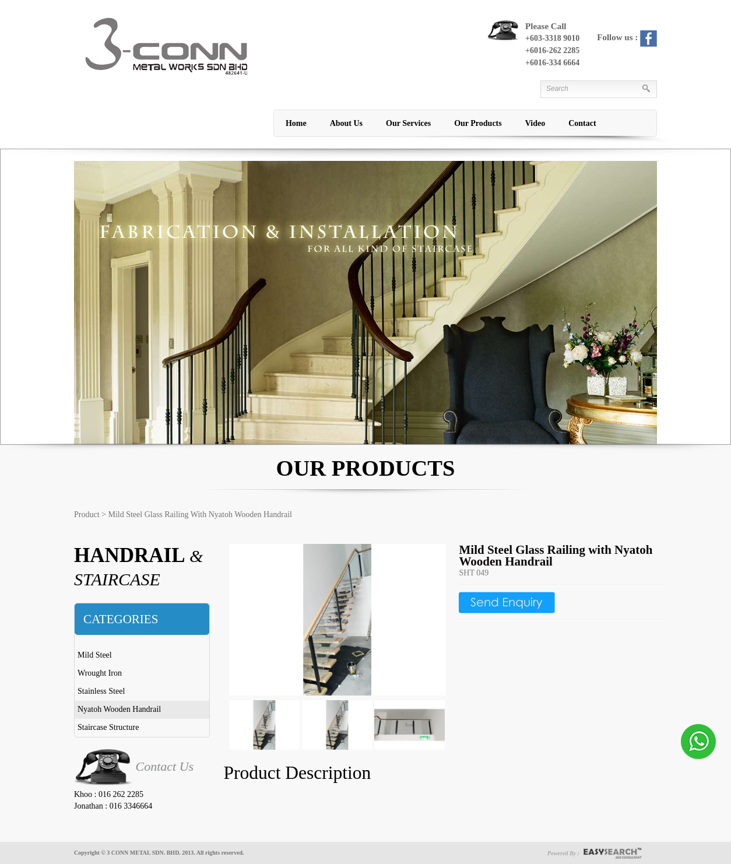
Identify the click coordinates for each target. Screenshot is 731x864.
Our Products (478, 123)
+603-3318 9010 (552, 38)
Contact (582, 123)
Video (535, 123)
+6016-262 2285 (552, 50)
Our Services (408, 123)
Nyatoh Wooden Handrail (119, 709)
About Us (346, 123)
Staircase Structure (108, 727)
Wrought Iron (100, 673)
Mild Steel (95, 655)
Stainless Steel (101, 691)
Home (296, 123)
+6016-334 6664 (552, 62)
